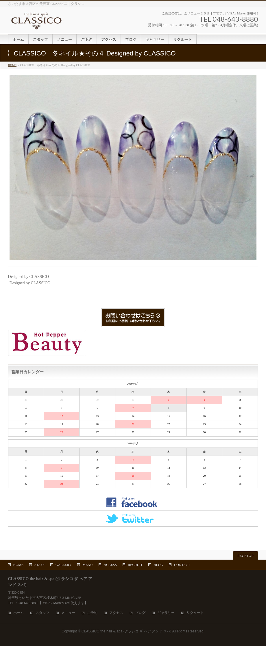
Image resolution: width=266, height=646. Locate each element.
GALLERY (63, 565)
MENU (87, 565)
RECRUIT (135, 565)
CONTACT (182, 565)
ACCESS (110, 565)
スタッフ (42, 613)
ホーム (18, 613)
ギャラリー (166, 613)
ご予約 (92, 613)
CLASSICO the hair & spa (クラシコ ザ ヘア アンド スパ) (126, 631)
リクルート (195, 613)
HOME (12, 65)
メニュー (68, 613)
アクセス (116, 613)
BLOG (158, 565)
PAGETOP (245, 556)
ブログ (140, 613)
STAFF (39, 565)
